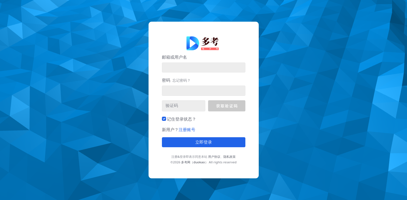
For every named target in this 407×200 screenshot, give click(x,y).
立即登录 (203, 142)
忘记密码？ (181, 80)
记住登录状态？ (181, 119)
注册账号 (187, 129)
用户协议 (214, 156)
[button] (226, 105)
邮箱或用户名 (174, 57)
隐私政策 (229, 156)
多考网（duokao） (194, 162)
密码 (176, 80)
